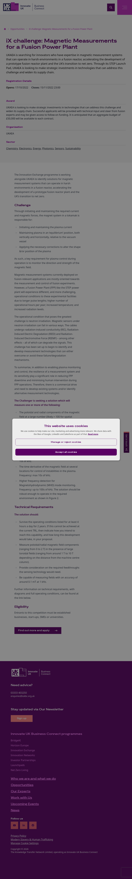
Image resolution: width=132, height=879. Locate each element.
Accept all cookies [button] (66, 452)
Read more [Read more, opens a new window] (93, 434)
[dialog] (66, 439)
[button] (66, 442)
